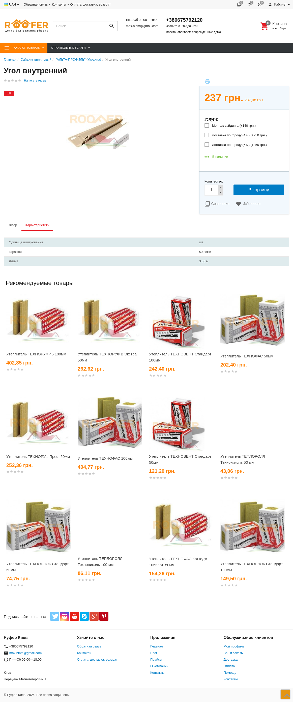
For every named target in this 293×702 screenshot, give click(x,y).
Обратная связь (35, 4)
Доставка (231, 659)
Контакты (59, 4)
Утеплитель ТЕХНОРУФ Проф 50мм (38, 456)
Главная (156, 646)
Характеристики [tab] (37, 225)
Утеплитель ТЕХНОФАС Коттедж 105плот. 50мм (178, 562)
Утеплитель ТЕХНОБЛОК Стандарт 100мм (251, 567)
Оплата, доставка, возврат (90, 4)
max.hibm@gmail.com (142, 26)
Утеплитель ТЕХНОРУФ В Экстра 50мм (107, 357)
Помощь (230, 672)
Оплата (229, 666)
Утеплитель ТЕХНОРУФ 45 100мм (36, 354)
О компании (159, 666)
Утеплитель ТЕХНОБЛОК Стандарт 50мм (37, 567)
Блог (153, 653)
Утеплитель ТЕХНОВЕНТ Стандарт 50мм (180, 459)
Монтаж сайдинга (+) (234, 125)
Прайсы (156, 659)
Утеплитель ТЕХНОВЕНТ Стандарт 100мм (180, 357)
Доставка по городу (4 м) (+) (239, 135)
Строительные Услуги (68, 47)
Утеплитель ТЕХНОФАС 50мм (246, 356)
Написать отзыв (35, 80)
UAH (12, 4)
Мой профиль (234, 646)
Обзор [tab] (12, 225)
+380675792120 (184, 20)
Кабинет (277, 4)
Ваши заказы (234, 653)
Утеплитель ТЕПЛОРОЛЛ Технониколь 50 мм (242, 459)
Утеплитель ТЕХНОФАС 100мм (105, 458)
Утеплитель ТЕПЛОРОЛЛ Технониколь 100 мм (100, 561)
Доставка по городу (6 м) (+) (239, 145)
